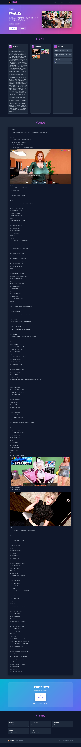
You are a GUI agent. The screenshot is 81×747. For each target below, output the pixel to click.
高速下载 (70, 2)
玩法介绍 (55, 2)
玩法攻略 (62, 2)
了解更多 (22, 28)
